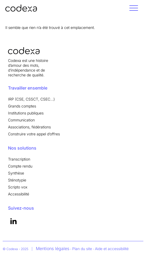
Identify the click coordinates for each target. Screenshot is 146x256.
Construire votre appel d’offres (34, 134)
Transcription (19, 159)
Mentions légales (52, 248)
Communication (21, 120)
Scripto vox (17, 187)
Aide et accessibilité (112, 248)
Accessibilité (18, 194)
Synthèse (16, 173)
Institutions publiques (26, 113)
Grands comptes (22, 106)
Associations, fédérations (29, 127)
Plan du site (82, 248)
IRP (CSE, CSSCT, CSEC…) (31, 99)
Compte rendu (20, 166)
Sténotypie (17, 180)
